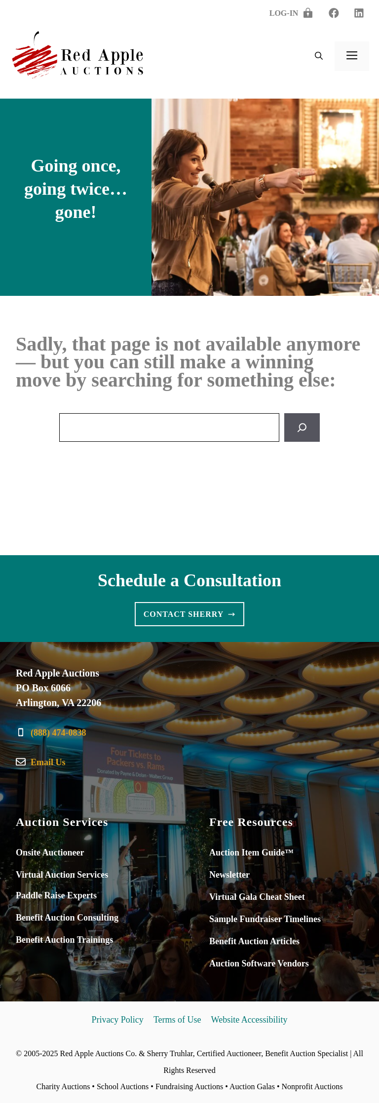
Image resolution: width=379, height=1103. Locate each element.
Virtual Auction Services (62, 875)
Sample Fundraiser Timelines (265, 919)
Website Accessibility (249, 1020)
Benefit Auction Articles (254, 941)
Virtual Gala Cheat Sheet (257, 897)
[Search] (302, 427)
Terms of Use (177, 1020)
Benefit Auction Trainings (64, 940)
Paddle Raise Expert (54, 895)
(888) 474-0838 (58, 733)
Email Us (48, 762)
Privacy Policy (117, 1020)
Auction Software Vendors (259, 963)
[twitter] (359, 13)
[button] (319, 56)
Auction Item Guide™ (251, 852)
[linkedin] (334, 13)
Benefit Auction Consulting (67, 918)
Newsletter (229, 875)
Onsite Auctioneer (50, 852)
